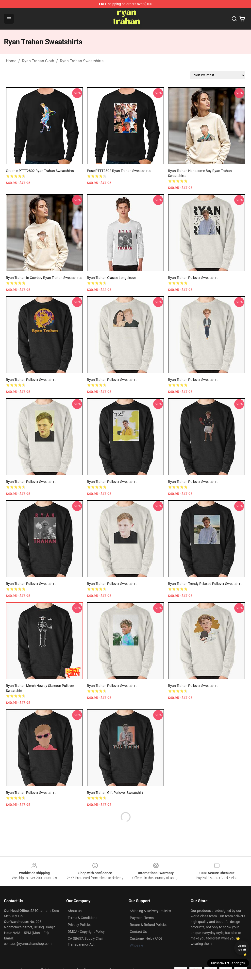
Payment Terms (142, 918)
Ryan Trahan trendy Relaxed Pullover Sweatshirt (205, 584)
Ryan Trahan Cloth (38, 61)
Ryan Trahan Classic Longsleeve (111, 278)
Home (11, 61)
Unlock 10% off (241, 947)
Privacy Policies (79, 925)
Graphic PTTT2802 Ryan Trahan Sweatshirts (40, 171)
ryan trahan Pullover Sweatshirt (31, 584)
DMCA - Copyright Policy (86, 932)
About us (75, 911)
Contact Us (138, 932)
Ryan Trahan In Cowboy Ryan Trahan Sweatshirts (44, 278)
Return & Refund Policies (148, 925)
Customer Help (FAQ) (146, 938)
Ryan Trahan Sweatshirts (81, 61)
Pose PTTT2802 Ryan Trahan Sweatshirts (119, 171)
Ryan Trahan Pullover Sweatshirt (193, 278)
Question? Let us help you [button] (228, 963)
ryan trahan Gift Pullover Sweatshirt (115, 793)
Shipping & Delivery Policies (150, 911)
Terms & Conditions (82, 918)
